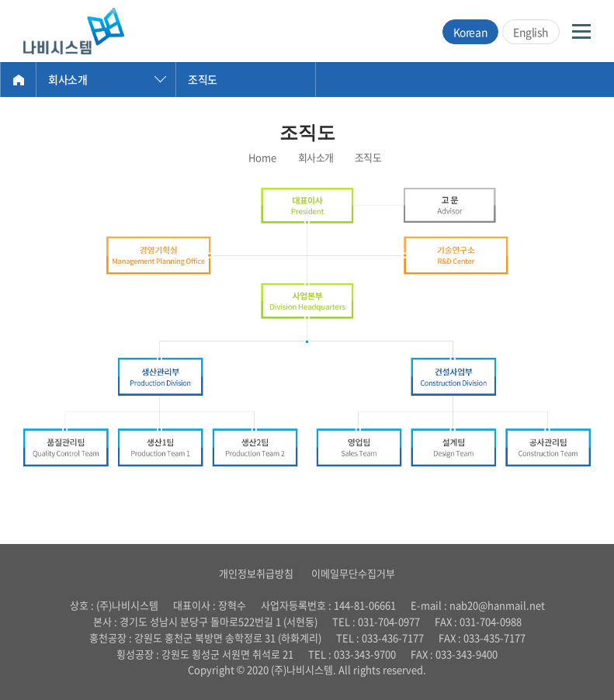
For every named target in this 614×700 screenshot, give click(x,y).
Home (18, 79)
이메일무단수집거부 (353, 573)
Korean (470, 32)
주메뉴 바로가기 (0, 0)
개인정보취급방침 (256, 573)
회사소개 (67, 79)
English (531, 32)
